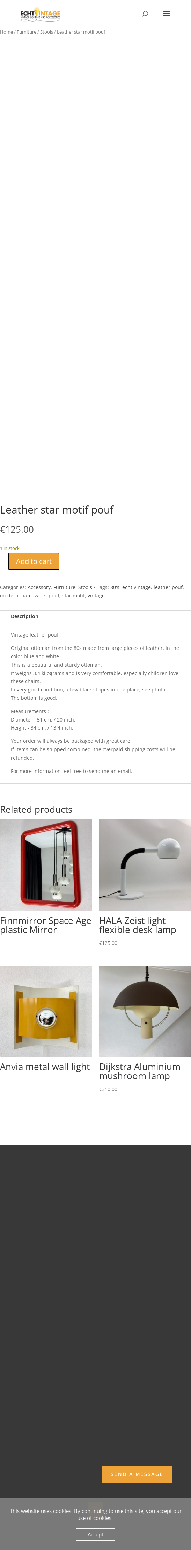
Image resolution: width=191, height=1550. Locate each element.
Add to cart (34, 561)
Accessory (39, 587)
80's (114, 587)
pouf (54, 595)
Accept (95, 1534)
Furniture (26, 32)
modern (9, 595)
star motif (73, 595)
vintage (96, 595)
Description (24, 616)
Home (6, 32)
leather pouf (168, 587)
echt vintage (136, 587)
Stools (46, 32)
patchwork (33, 595)
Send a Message (137, 1474)
